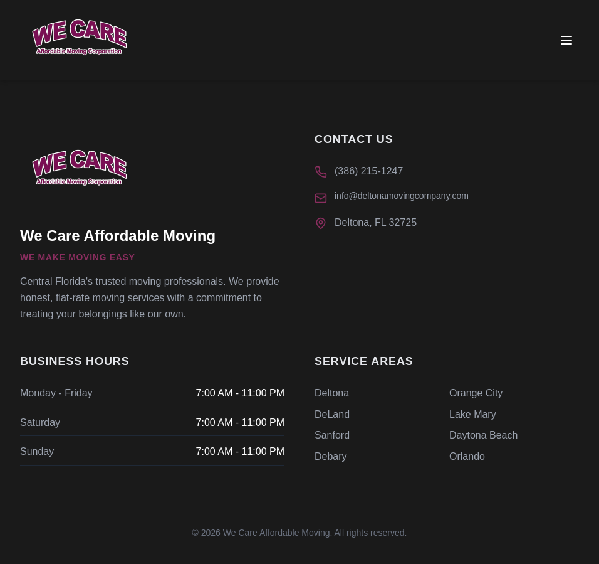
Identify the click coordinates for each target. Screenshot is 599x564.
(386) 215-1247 (369, 171)
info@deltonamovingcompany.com (402, 196)
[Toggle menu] (566, 40)
